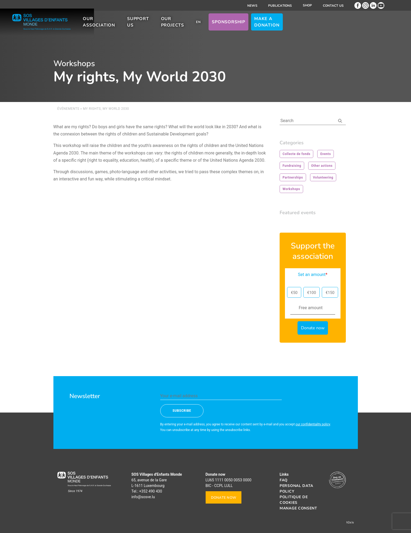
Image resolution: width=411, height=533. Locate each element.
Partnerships (293, 177)
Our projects (236, 26)
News (252, 5)
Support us (192, 26)
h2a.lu (350, 522)
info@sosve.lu (143, 497)
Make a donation (346, 26)
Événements (68, 109)
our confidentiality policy (313, 424)
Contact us (333, 5)
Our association (144, 26)
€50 (294, 292)
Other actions (321, 166)
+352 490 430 (150, 491)
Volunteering (323, 177)
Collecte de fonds (296, 154)
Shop (307, 5)
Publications (280, 5)
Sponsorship (298, 26)
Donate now (223, 497)
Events (325, 154)
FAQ (284, 480)
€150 (330, 292)
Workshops (291, 189)
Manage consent (298, 508)
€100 (311, 292)
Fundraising (292, 166)
